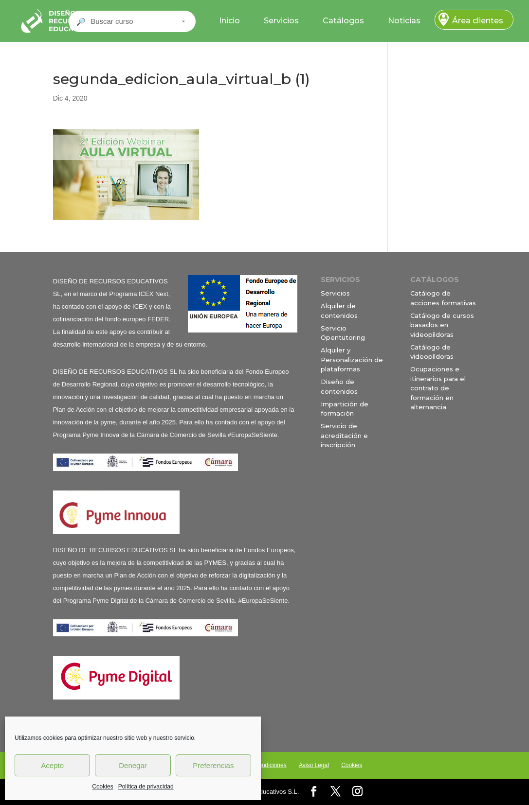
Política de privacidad (146, 786)
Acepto (52, 765)
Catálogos (343, 20)
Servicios (281, 20)
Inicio (229, 20)
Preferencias (213, 765)
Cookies (102, 786)
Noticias (404, 20)
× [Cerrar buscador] (183, 21)
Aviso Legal (314, 765)
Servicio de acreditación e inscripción (344, 435)
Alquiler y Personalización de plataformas (352, 359)
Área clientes (477, 20)
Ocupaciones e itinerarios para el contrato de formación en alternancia (438, 388)
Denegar (133, 765)
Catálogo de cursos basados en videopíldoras (442, 325)
